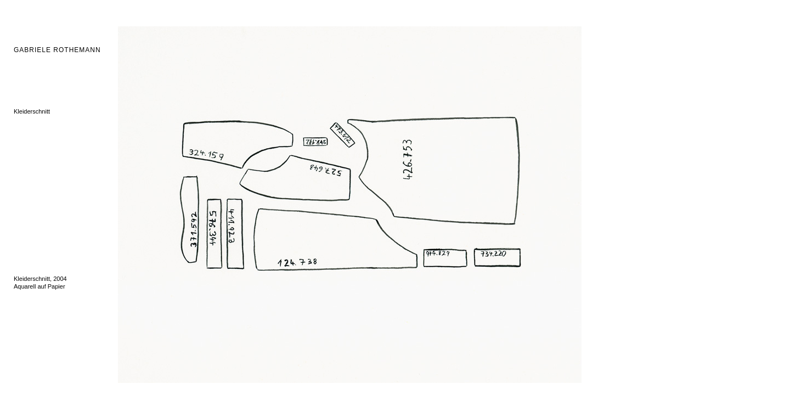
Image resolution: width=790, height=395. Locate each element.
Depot (22, 196)
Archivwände (31, 203)
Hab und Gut (31, 157)
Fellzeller (26, 88)
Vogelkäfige (29, 142)
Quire (21, 211)
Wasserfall (28, 173)
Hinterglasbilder (34, 134)
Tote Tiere (27, 126)
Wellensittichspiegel (40, 180)
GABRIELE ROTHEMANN (57, 50)
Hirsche (24, 103)
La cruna (25, 242)
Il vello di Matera (36, 165)
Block (21, 234)
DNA (20, 73)
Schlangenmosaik (37, 149)
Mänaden (26, 119)
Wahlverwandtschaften (44, 219)
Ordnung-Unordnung (41, 96)
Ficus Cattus (30, 226)
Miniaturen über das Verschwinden (60, 188)
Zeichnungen (31, 249)
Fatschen (26, 80)
